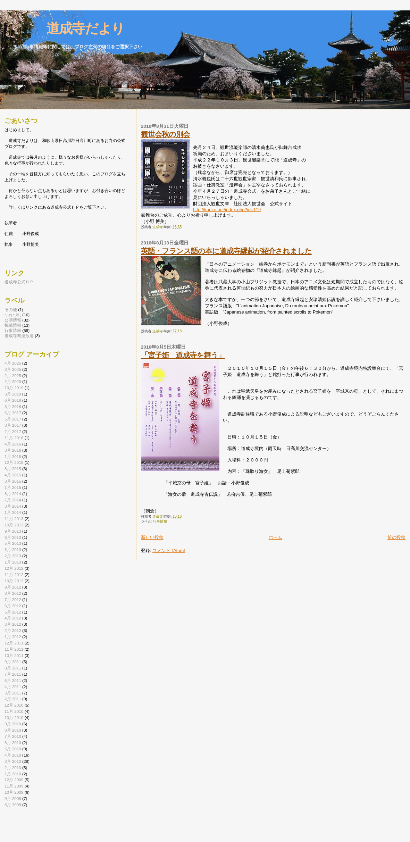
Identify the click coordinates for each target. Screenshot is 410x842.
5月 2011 (13, 680)
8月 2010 (13, 730)
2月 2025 (13, 375)
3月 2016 (13, 450)
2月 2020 (13, 381)
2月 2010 (13, 767)
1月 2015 (13, 487)
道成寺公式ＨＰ (19, 282)
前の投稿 (396, 537)
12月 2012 (14, 568)
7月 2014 (13, 500)
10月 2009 (14, 792)
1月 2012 (13, 636)
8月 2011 (13, 668)
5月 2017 (13, 419)
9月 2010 (13, 724)
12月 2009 (14, 779)
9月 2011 (13, 661)
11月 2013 (14, 518)
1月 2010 (13, 774)
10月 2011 (14, 655)
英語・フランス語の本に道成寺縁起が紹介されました (226, 251)
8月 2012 (13, 593)
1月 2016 (13, 456)
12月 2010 (14, 705)
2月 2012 (13, 630)
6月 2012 (13, 605)
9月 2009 (13, 798)
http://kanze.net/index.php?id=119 (227, 209)
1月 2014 (13, 512)
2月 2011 (13, 699)
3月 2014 (13, 506)
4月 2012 (13, 618)
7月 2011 (13, 674)
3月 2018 (13, 406)
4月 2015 (13, 475)
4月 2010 (13, 755)
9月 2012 (13, 587)
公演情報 (13, 320)
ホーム (275, 537)
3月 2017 (13, 425)
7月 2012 (13, 599)
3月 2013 (13, 549)
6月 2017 (13, 412)
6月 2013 (13, 537)
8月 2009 (13, 804)
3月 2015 (13, 481)
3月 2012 (13, 624)
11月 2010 (14, 711)
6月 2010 (13, 742)
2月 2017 (13, 431)
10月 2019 (14, 387)
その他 (11, 309)
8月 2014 (13, 493)
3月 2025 (13, 369)
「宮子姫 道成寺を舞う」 (183, 355)
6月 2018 (13, 400)
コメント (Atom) (168, 550)
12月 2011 (14, 643)
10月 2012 (14, 580)
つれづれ (13, 314)
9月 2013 (13, 531)
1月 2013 (13, 562)
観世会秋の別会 (165, 134)
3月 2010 (13, 761)
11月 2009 (14, 786)
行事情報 (160, 521)
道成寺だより (72, 28)
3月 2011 (13, 693)
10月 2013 (14, 525)
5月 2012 (13, 612)
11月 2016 (14, 437)
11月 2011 (14, 649)
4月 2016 (13, 444)
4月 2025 (13, 363)
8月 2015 (13, 468)
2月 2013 (13, 555)
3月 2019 (13, 394)
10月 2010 (14, 717)
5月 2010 (13, 749)
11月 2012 (14, 574)
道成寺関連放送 (19, 335)
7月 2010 (13, 736)
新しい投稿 (152, 537)
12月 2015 (14, 462)
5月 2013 (13, 543)
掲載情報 (13, 325)
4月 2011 (13, 686)
